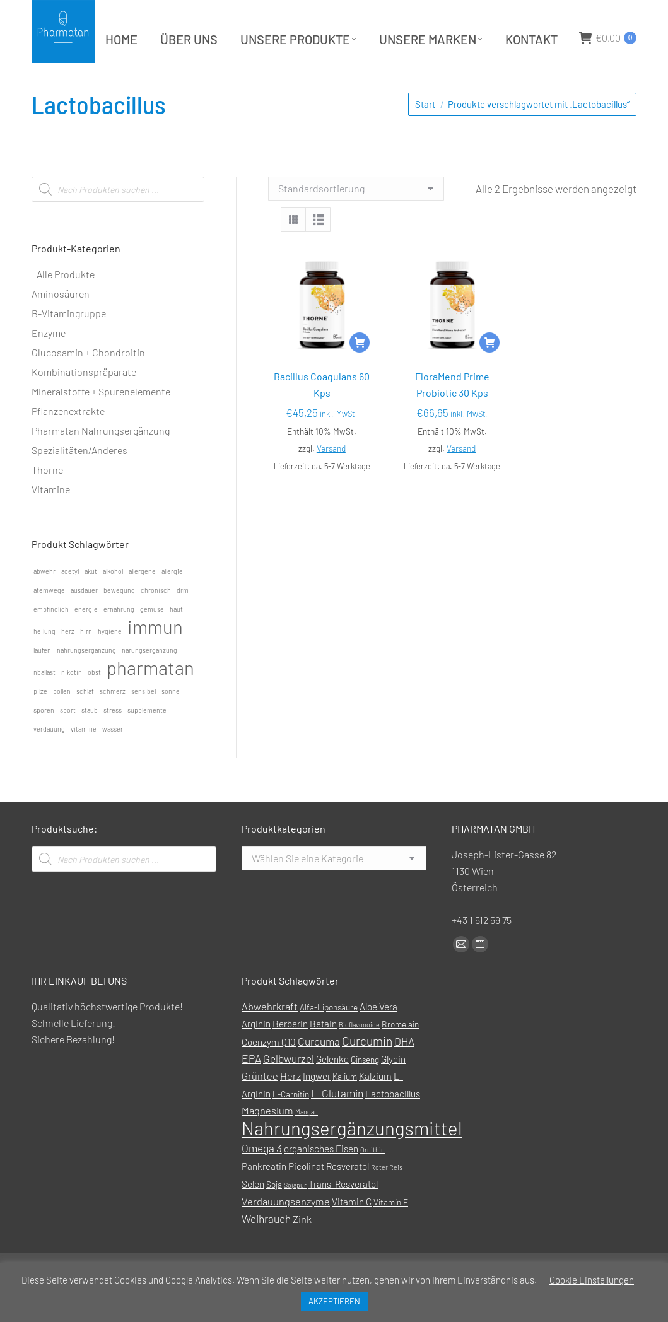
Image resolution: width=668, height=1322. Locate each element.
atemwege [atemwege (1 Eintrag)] (49, 621)
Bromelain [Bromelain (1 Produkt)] (400, 1055)
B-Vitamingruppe (69, 345)
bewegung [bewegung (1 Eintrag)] (119, 621)
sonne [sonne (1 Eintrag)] (170, 722)
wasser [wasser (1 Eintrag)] (112, 760)
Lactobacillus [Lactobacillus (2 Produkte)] (392, 1125)
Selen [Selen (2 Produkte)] (253, 1215)
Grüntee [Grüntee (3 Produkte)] (260, 1107)
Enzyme (49, 364)
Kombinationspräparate (84, 403)
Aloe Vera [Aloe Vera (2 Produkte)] (378, 1038)
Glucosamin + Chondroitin (88, 384)
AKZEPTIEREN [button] (334, 1301)
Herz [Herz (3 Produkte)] (290, 1107)
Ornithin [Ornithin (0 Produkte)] (372, 1181)
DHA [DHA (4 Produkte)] (404, 1073)
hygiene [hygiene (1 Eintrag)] (110, 662)
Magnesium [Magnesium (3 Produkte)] (267, 1142)
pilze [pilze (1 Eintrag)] (40, 722)
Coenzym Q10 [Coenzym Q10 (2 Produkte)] (269, 1073)
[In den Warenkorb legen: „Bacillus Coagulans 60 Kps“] (359, 374)
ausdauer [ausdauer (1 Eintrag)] (84, 621)
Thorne (47, 501)
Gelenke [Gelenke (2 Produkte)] (332, 1090)
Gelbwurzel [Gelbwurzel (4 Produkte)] (288, 1090)
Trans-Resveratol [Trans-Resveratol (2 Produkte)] (343, 1215)
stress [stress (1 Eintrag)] (112, 741)
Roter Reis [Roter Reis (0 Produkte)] (386, 1199)
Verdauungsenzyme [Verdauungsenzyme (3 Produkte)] (286, 1233)
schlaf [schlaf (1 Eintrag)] (85, 722)
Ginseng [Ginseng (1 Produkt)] (365, 1090)
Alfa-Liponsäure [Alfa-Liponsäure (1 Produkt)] (329, 1038)
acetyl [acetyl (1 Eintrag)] (70, 603)
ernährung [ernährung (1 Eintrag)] (118, 640)
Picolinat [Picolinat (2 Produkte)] (306, 1197)
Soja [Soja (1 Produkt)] (274, 1215)
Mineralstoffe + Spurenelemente (101, 423)
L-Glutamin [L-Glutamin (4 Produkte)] (337, 1124)
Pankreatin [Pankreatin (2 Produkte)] (264, 1197)
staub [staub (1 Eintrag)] (89, 741)
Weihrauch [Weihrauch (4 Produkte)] (266, 1250)
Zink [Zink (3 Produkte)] (302, 1250)
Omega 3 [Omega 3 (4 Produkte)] (262, 1179)
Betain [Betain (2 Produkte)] (323, 1055)
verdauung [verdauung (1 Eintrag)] (49, 760)
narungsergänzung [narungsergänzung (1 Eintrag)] (149, 681)
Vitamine (51, 521)
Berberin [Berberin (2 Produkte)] (290, 1055)
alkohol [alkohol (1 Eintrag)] (113, 603)
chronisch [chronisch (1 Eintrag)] (156, 621)
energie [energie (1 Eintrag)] (86, 640)
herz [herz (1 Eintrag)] (67, 662)
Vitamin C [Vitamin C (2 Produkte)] (352, 1233)
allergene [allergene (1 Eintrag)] (142, 603)
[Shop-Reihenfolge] (356, 220)
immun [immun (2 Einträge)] (155, 658)
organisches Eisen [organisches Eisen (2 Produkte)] (321, 1180)
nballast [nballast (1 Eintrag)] (44, 703)
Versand (331, 479)
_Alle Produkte (63, 306)
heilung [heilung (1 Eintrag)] (44, 662)
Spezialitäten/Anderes (79, 482)
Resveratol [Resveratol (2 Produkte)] (347, 1197)
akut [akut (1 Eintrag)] (91, 603)
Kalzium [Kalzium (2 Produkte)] (375, 1107)
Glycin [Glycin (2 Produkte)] (393, 1090)
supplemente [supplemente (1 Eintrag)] (147, 741)
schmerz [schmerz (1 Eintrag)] (113, 722)
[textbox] (307, 890)
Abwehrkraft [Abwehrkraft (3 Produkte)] (270, 1038)
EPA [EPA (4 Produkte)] (251, 1090)
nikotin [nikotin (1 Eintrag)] (71, 703)
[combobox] (334, 890)
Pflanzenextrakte (68, 442)
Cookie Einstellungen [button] (591, 1279)
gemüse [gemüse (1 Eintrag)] (152, 640)
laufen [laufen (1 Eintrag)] (42, 681)
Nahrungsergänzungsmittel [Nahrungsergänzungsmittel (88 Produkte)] (352, 1160)
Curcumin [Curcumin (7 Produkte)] (367, 1072)
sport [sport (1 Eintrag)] (68, 741)
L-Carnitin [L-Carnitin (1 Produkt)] (290, 1125)
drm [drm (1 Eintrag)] (183, 621)
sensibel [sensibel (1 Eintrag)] (143, 722)
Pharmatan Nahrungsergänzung (101, 462)
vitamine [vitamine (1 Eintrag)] (84, 760)
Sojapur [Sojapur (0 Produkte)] (295, 1216)
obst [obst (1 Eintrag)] (94, 703)
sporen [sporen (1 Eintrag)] (43, 741)
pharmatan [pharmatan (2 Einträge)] (150, 699)
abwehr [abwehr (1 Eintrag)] (44, 603)
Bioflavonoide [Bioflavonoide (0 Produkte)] (359, 1056)
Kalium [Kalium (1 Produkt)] (344, 1108)
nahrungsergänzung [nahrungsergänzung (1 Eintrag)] (86, 681)
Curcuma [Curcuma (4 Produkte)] (319, 1073)
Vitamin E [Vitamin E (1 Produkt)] (390, 1233)
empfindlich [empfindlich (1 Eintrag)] (51, 640)
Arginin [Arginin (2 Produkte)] (256, 1055)
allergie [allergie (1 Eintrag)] (172, 603)
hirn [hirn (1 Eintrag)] (86, 662)
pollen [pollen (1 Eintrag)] (62, 722)
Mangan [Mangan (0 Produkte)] (306, 1143)
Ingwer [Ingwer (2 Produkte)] (317, 1107)
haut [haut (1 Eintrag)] (176, 640)
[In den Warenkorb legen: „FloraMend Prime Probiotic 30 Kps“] (489, 374)
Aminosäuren (61, 325)
